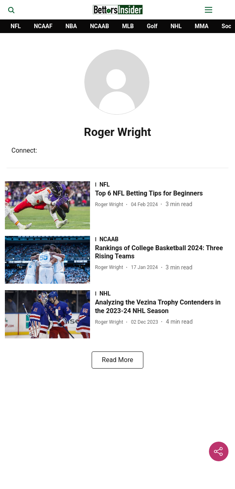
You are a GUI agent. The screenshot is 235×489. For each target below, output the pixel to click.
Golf (152, 26)
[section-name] (162, 184)
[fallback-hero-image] (50, 205)
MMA (202, 26)
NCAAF (43, 26)
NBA (71, 26)
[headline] (162, 193)
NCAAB (99, 26)
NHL (176, 26)
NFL (16, 26)
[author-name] (110, 204)
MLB (128, 26)
